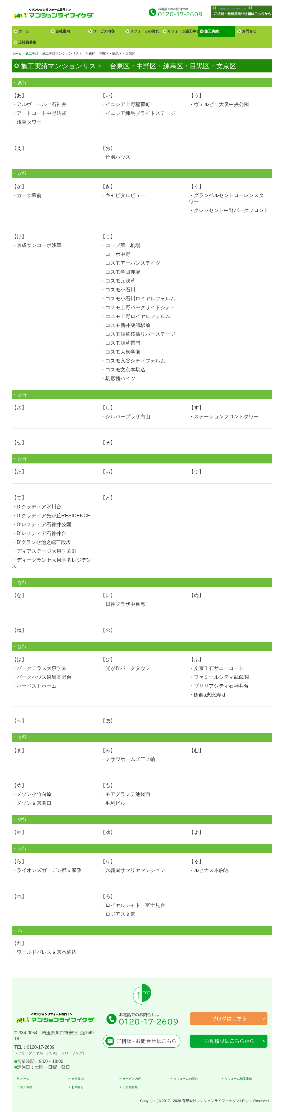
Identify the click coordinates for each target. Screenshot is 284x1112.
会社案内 (62, 31)
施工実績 (211, 31)
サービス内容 (104, 31)
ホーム (23, 31)
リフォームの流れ (144, 31)
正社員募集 (27, 42)
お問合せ (249, 31)
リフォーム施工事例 (182, 31)
